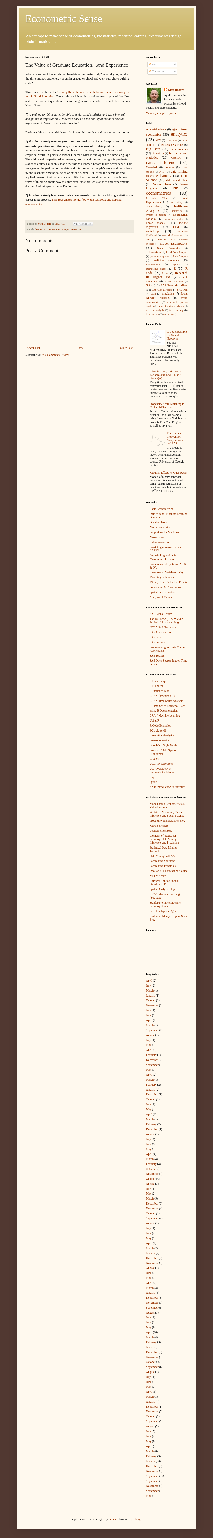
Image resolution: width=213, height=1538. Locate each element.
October (150, 1000)
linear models (156, 222)
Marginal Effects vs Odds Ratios (169, 472)
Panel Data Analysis (177, 252)
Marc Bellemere (159, 825)
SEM (153, 293)
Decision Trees (161, 184)
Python (176, 264)
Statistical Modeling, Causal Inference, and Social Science (167, 814)
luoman (113, 1519)
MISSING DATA (165, 239)
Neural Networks (168, 248)
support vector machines (171, 306)
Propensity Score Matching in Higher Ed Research (167, 405)
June (148, 1015)
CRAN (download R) (162, 695)
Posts (153, 64)
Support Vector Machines (164, 532)
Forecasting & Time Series (165, 587)
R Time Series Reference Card (167, 705)
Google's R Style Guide (163, 745)
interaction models (173, 219)
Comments (156, 71)
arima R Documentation (164, 710)
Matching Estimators (162, 577)
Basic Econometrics (161, 508)
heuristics (177, 210)
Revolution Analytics (162, 735)
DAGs (162, 171)
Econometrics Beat (161, 830)
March (150, 990)
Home (80, 348)
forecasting (176, 202)
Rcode (165, 273)
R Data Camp (158, 681)
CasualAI (176, 157)
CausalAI (151, 167)
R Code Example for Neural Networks (177, 335)
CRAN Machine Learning (165, 715)
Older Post (126, 348)
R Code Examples (160, 725)
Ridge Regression (160, 542)
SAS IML (182, 289)
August (150, 1035)
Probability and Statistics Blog (167, 820)
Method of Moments (173, 235)
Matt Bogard (176, 89)
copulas (169, 167)
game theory (154, 206)
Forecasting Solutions (162, 860)
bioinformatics (179, 149)
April (149, 980)
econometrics (74, 229)
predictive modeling (166, 260)
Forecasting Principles (163, 865)
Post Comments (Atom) (55, 354)
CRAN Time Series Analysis (166, 700)
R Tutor (154, 758)
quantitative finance (157, 268)
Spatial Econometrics (162, 592)
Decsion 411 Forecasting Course (169, 870)
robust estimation (174, 281)
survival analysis (155, 310)
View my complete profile (161, 113)
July (148, 985)
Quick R (155, 782)
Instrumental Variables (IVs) (166, 572)
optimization (153, 252)
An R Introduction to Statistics (167, 787)
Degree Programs (57, 229)
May (148, 1044)
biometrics (40, 229)
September (152, 1030)
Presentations (153, 264)
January (150, 995)
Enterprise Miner (157, 198)
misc (148, 239)
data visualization (177, 180)
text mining (176, 310)
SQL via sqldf (158, 730)
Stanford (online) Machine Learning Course (165, 904)
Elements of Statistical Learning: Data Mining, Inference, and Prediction (164, 839)
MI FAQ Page (158, 875)
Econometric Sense (63, 18)
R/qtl (153, 777)
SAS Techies (157, 655)
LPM (176, 227)
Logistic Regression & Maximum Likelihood (163, 557)
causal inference (161, 162)
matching (152, 231)
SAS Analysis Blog (161, 632)
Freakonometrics (159, 740)
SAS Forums (157, 642)
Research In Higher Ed (167, 275)
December (152, 1059)
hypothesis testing (156, 214)
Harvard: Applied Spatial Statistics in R (164, 882)
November (152, 1005)
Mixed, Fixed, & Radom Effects (168, 582)
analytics (179, 134)
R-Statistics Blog (160, 690)
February (151, 1054)
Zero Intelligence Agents (164, 911)
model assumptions (174, 243)
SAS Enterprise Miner (174, 285)
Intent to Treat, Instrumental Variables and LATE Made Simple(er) (166, 375)
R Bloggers (156, 685)
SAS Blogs (156, 637)
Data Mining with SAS (163, 856)
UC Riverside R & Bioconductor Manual (162, 770)
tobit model (168, 314)
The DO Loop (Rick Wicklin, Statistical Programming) (167, 620)
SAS (149, 285)
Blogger (137, 1519)
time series (152, 314)
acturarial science (156, 129)
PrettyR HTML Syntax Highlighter (163, 752)
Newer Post (33, 348)
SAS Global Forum (162, 289)
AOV (158, 140)
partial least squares (159, 256)
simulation (168, 293)
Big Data (153, 149)
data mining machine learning (167, 173)
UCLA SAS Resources (163, 627)
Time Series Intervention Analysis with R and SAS (176, 438)
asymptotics (171, 140)
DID (175, 188)
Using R (154, 720)
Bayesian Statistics (172, 144)
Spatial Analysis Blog (162, 889)
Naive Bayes (157, 537)
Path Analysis (180, 256)
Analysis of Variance (162, 597)
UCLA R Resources (161, 763)
